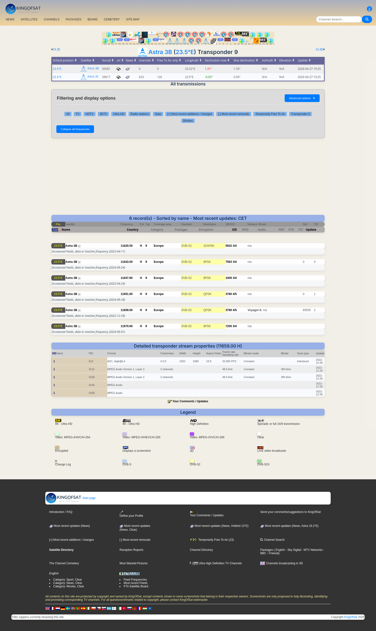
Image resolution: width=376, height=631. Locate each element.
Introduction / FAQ (60, 512)
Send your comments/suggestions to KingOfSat (290, 512)
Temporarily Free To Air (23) (212, 539)
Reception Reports (131, 550)
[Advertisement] (188, 178)
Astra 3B (160, 51)
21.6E (319, 49)
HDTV (90, 114)
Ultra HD (118, 114)
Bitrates (188, 120)
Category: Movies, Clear (68, 586)
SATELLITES (29, 19)
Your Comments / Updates (190, 401)
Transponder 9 (300, 114)
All (67, 114)
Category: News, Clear (67, 583)
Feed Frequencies (135, 579)
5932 (228, 245)
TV (77, 114)
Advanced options (302, 98)
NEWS (10, 19)
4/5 (235, 294)
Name (66, 230)
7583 (228, 262)
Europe (159, 245)
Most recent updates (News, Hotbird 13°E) (219, 526)
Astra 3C (93, 77)
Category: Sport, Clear (67, 579)
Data (158, 114)
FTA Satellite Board (135, 586)
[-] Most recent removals (233, 114)
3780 (228, 294)
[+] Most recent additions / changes (189, 114)
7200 (228, 326)
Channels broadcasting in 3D (281, 563)
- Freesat (272, 553)
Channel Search (272, 539)
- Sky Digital (293, 550)
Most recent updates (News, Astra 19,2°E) (289, 526)
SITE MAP (132, 19)
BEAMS (93, 19)
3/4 (235, 245)
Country (132, 230)
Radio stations (139, 114)
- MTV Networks (312, 550)
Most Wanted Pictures (133, 563)
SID (234, 230)
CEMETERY (112, 19)
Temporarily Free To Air (270, 114)
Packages (266, 550)
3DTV (103, 114)
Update (311, 230)
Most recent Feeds (135, 583)
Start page (71, 498)
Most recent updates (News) (69, 526)
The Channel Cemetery (64, 563)
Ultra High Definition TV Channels (216, 563)
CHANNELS (51, 19)
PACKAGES (73, 19)
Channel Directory (201, 550)
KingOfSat (350, 617)
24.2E (56, 49)
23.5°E (185, 51)
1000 (228, 278)
